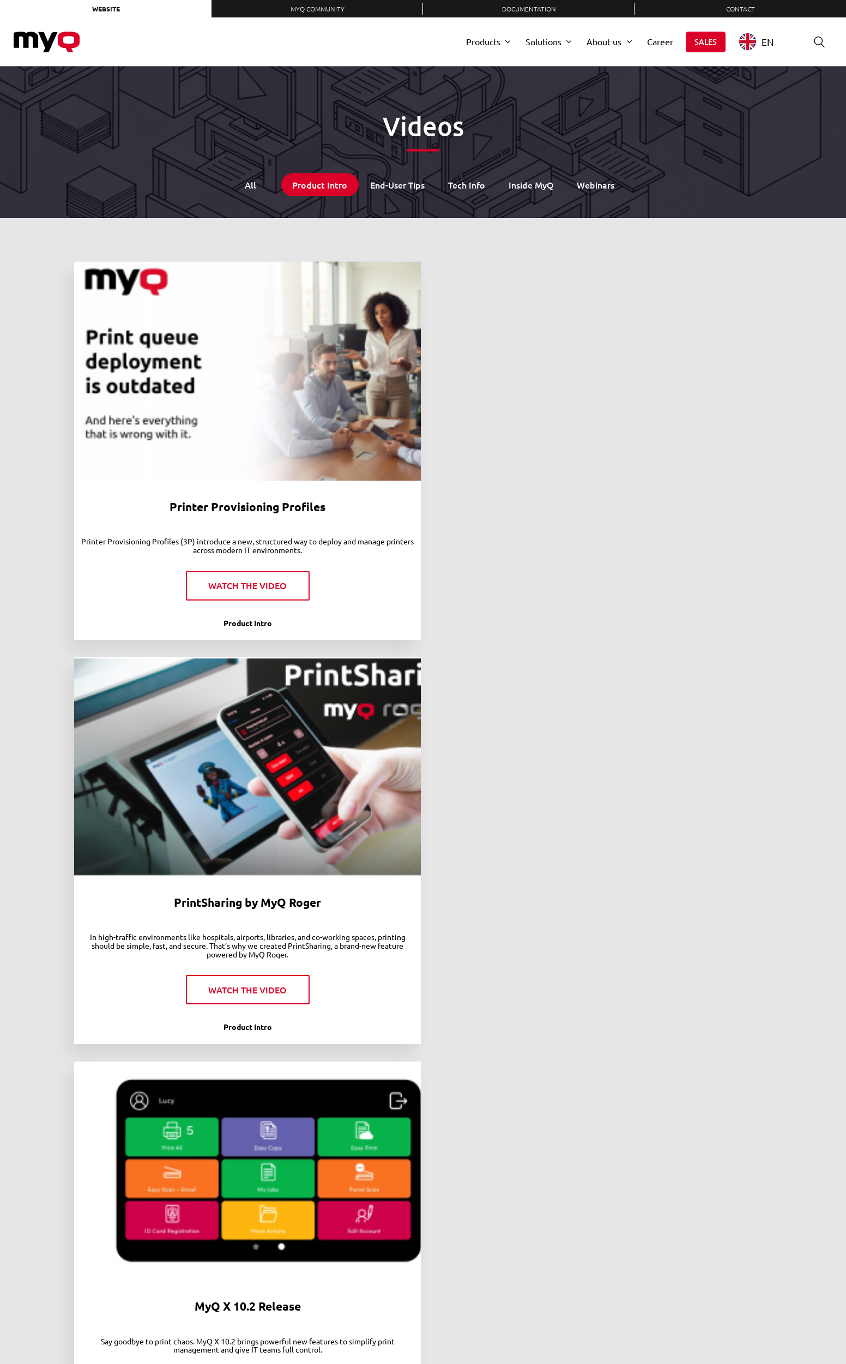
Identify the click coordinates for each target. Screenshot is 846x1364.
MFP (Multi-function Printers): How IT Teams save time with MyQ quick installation (691, 1049)
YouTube (662, 1328)
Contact (740, 8)
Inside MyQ (531, 185)
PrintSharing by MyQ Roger (333, 389)
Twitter (617, 1328)
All (250, 185)
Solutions (543, 41)
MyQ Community (318, 8)
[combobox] (764, 41)
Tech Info (466, 185)
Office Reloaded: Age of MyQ (513, 708)
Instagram (685, 1328)
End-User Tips (397, 185)
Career (660, 41)
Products (483, 41)
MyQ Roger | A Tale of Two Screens (691, 708)
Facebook (640, 1328)
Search (815, 41)
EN (756, 41)
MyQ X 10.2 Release (513, 389)
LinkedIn (594, 1328)
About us (604, 41)
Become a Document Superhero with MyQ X (334, 708)
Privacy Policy (431, 1328)
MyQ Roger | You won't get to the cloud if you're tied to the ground (334, 1042)
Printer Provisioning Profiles (155, 396)
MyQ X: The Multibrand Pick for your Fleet (154, 708)
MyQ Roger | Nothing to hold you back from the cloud (155, 1042)
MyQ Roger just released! (512, 1028)
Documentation (529, 8)
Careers (336, 1328)
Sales (705, 42)
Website (106, 8)
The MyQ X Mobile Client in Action (691, 396)
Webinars (595, 185)
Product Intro (319, 185)
